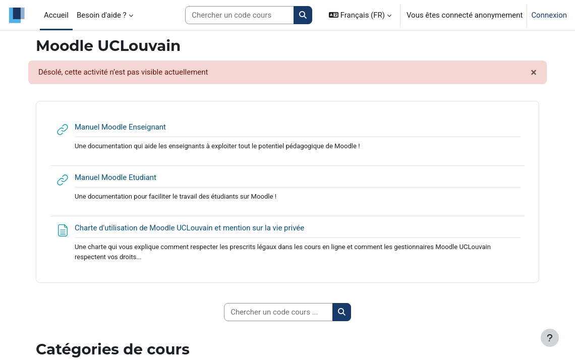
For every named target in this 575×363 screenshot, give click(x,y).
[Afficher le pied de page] (550, 338)
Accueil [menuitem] (56, 15)
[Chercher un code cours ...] (278, 312)
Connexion (549, 15)
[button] (360, 15)
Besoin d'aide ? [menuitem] (102, 15)
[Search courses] (239, 15)
